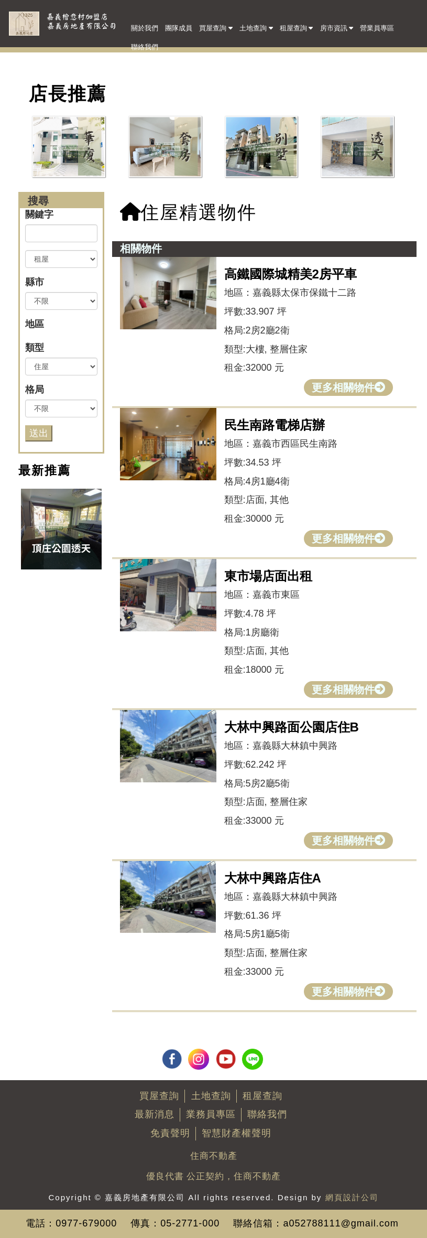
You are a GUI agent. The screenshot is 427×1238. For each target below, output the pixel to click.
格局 (34, 389)
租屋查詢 (296, 27)
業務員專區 (211, 1114)
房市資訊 (337, 27)
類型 (34, 347)
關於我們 (144, 28)
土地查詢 (256, 27)
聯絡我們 (144, 47)
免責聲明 (170, 1133)
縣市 (34, 282)
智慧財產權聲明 (236, 1133)
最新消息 (154, 1114)
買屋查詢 (216, 27)
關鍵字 (39, 214)
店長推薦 (67, 94)
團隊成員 (178, 28)
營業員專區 (377, 28)
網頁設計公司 (352, 1197)
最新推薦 (44, 470)
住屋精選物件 (188, 212)
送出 (38, 433)
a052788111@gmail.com (340, 1223)
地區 (34, 324)
